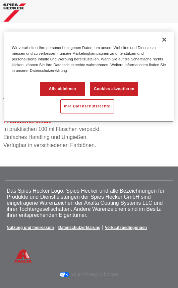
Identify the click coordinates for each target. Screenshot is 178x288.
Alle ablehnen (62, 89)
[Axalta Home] (14, 15)
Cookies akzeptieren (114, 89)
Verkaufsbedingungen (126, 227)
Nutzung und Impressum (30, 227)
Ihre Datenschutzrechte (87, 106)
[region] (88, 77)
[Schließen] (164, 39)
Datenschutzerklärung (79, 227)
